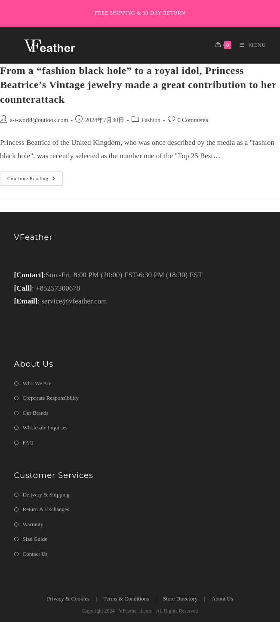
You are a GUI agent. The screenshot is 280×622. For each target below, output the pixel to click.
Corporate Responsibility (51, 398)
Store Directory (180, 598)
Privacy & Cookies (68, 598)
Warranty (33, 524)
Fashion (151, 120)
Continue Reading (35, 180)
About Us (222, 598)
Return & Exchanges (46, 509)
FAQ (28, 442)
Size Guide (35, 539)
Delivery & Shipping (46, 494)
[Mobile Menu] (249, 45)
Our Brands (36, 413)
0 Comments (193, 120)
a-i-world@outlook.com (39, 120)
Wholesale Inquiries (45, 427)
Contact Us (35, 554)
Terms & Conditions (126, 598)
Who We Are (37, 383)
